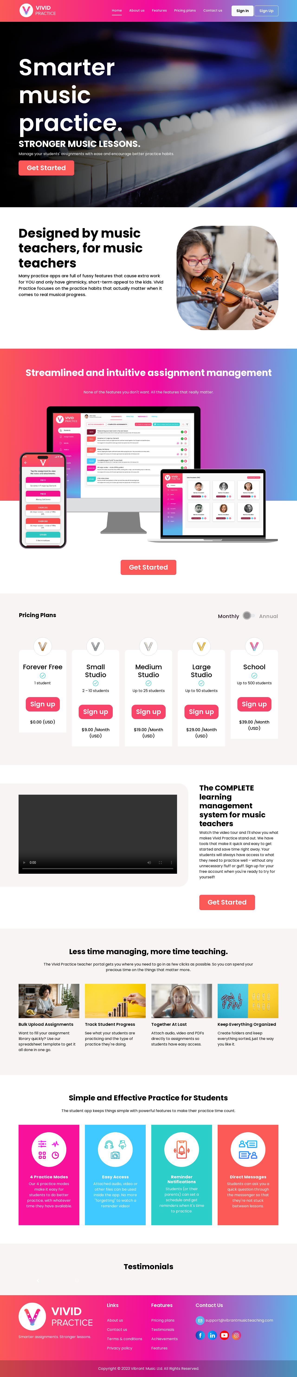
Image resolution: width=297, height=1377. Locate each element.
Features (159, 10)
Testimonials (162, 1329)
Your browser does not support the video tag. (98, 834)
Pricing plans (185, 10)
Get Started (46, 167)
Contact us (212, 10)
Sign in (242, 10)
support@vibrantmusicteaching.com (234, 1320)
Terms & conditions (124, 1339)
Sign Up (266, 10)
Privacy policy (119, 1348)
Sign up (42, 704)
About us (137, 10)
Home (117, 10)
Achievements (164, 1339)
